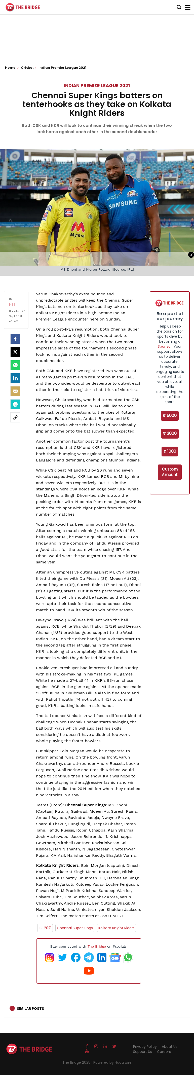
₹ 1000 (170, 451)
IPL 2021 (45, 927)
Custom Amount (170, 472)
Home (12, 67)
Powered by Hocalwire (112, 1062)
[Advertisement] (97, 45)
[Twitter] (15, 352)
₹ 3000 (170, 433)
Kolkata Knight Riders (116, 927)
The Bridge (97, 946)
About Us (169, 1046)
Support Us (142, 1051)
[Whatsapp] (15, 365)
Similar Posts (30, 1008)
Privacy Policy (145, 1046)
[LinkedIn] (15, 378)
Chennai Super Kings (75, 927)
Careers (164, 1051)
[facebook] (15, 339)
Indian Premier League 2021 (97, 85)
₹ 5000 (170, 415)
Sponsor (165, 346)
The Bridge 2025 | (77, 1062)
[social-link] (15, 417)
